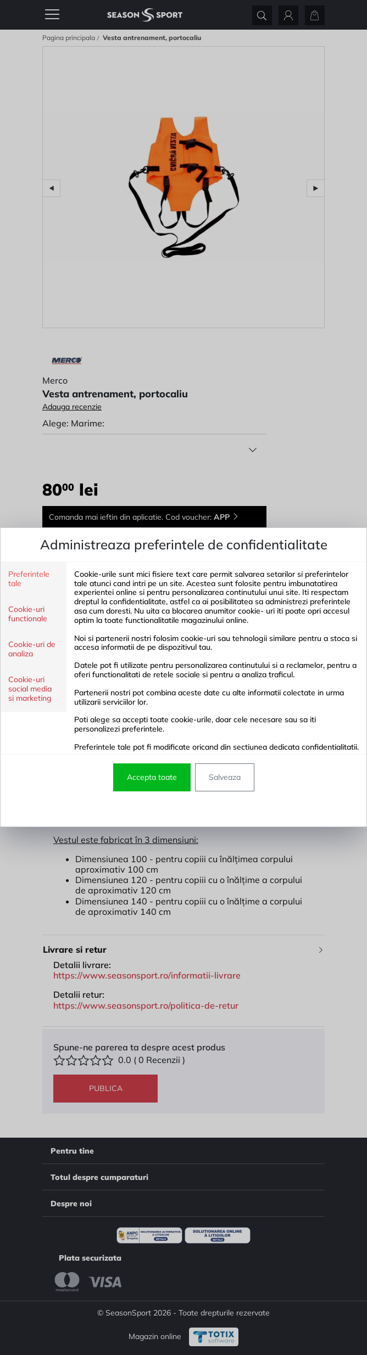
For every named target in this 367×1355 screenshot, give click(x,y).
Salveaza (225, 777)
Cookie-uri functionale (27, 614)
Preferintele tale (28, 579)
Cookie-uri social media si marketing (30, 689)
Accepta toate (152, 777)
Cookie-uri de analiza (31, 649)
